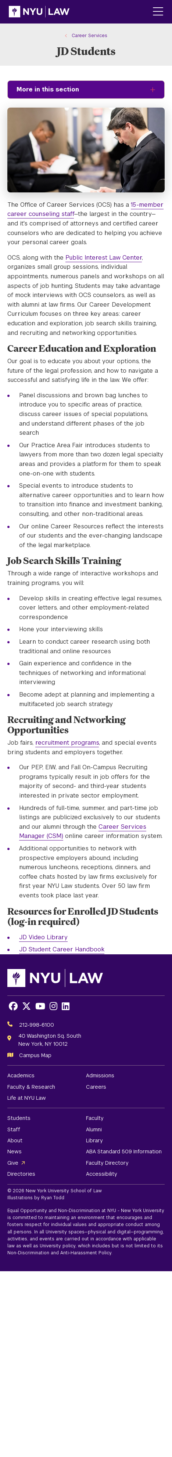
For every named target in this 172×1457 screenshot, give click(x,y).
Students (19, 1118)
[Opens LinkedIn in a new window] (65, 1006)
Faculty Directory (107, 1163)
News (14, 1151)
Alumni (94, 1129)
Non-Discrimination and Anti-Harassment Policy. (59, 1253)
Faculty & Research (31, 1087)
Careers (96, 1087)
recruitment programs (67, 742)
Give (12, 1163)
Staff (13, 1129)
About (14, 1140)
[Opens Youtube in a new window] (40, 1006)
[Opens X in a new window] (26, 1006)
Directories (21, 1174)
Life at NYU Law (26, 1098)
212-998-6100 (36, 1025)
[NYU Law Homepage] (39, 12)
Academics (21, 1075)
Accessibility (101, 1174)
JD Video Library (43, 937)
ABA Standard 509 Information (124, 1151)
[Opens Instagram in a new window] (53, 1006)
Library (94, 1140)
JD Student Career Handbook (61, 949)
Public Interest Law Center (103, 257)
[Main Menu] (158, 12)
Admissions (100, 1075)
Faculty (95, 1118)
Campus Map (35, 1055)
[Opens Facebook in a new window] (13, 1006)
